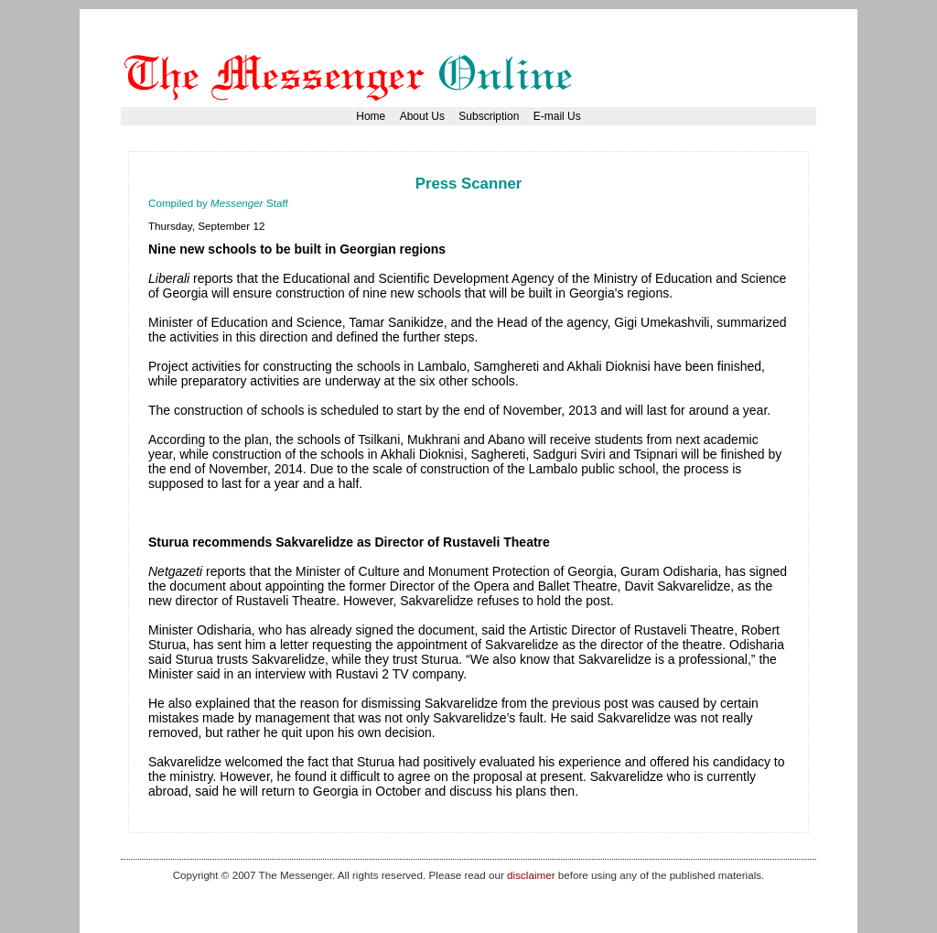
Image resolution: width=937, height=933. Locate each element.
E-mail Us (557, 116)
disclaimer (531, 875)
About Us (422, 116)
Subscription (488, 116)
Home (370, 116)
